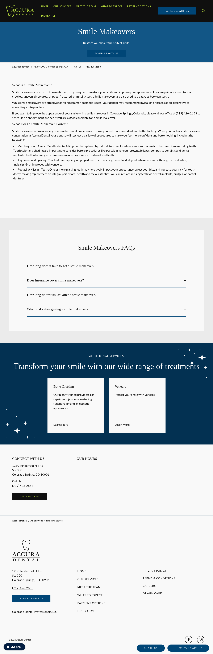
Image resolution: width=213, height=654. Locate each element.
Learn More (60, 424)
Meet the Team (86, 6)
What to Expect (111, 6)
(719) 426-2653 (93, 66)
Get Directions (29, 496)
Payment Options (139, 6)
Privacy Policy (155, 570)
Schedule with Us (177, 10)
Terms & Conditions (159, 578)
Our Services (62, 6)
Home (45, 6)
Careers (149, 585)
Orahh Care (152, 593)
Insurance (48, 16)
